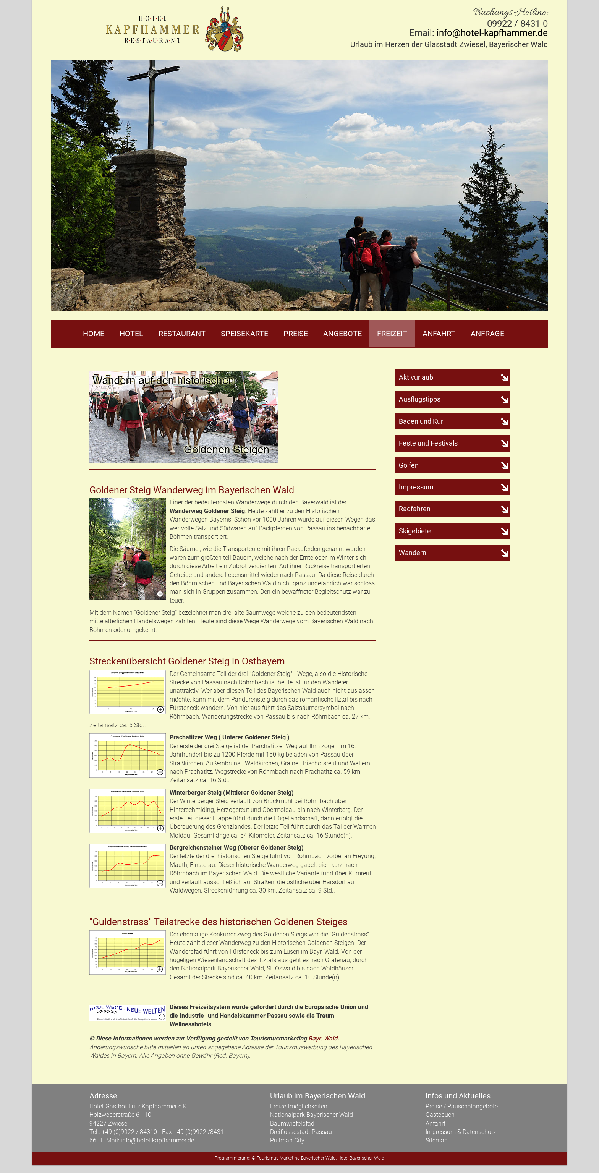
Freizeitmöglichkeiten (298, 1106)
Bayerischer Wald (318, 1158)
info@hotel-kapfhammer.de (492, 33)
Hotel (131, 333)
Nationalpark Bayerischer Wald (311, 1114)
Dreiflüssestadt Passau (301, 1132)
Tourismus (267, 1158)
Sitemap (437, 1140)
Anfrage (487, 333)
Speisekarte (244, 333)
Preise (295, 333)
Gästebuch (440, 1114)
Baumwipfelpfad (292, 1123)
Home (93, 333)
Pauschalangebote (472, 1106)
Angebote (342, 333)
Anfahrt (439, 333)
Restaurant (182, 333)
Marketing (290, 1158)
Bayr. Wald (322, 1038)
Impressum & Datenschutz (461, 1132)
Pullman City (287, 1140)
